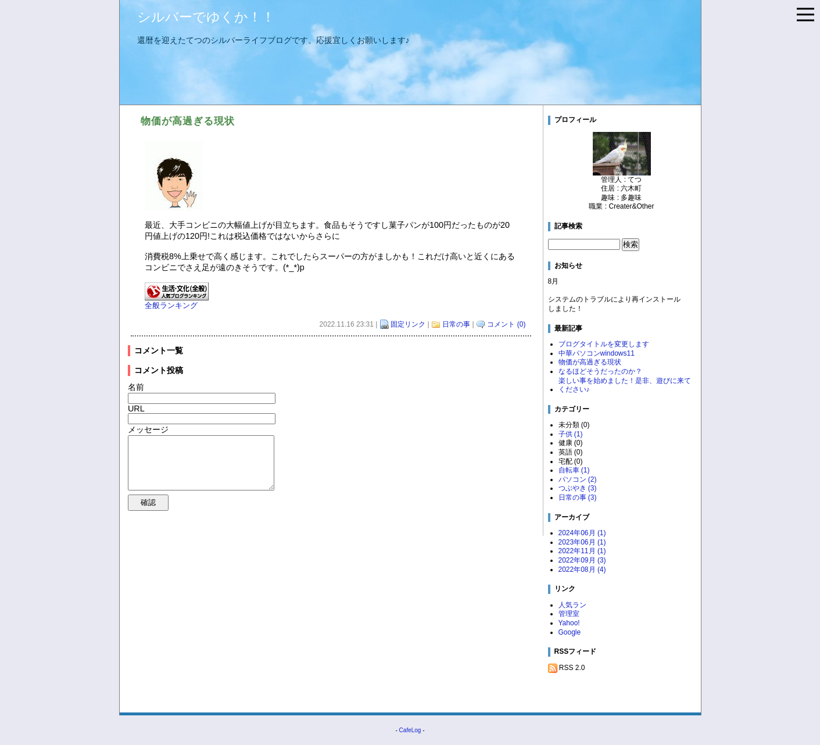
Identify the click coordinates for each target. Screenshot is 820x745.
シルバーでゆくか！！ (206, 16)
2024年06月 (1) (582, 533)
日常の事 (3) (577, 497)
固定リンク (408, 324)
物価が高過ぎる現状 (589, 362)
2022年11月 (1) (582, 551)
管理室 (568, 614)
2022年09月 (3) (582, 560)
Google (569, 632)
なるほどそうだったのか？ (600, 371)
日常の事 (456, 324)
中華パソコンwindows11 (596, 353)
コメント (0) (506, 324)
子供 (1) (570, 434)
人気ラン (572, 605)
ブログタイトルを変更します (603, 344)
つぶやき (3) (577, 488)
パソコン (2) (577, 479)
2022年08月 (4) (582, 569)
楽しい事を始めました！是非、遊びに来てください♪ (624, 385)
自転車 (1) (574, 470)
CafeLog (410, 730)
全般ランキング (171, 305)
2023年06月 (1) (582, 542)
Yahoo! (569, 623)
